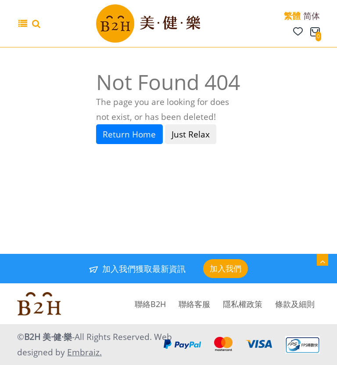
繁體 (292, 16)
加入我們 (225, 268)
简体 (311, 16)
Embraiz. (84, 352)
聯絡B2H (150, 304)
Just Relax (191, 134)
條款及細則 (295, 304)
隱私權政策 (242, 304)
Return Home (129, 134)
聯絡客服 (194, 304)
